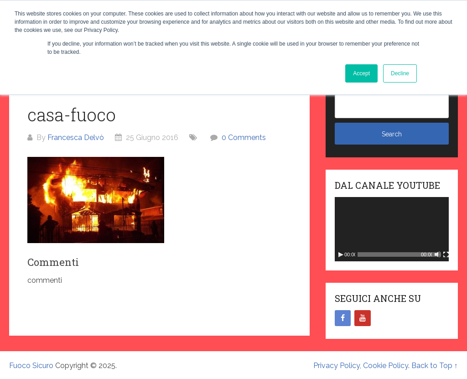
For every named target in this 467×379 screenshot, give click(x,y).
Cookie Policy (385, 365)
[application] (392, 229)
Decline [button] (400, 73)
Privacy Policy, (338, 365)
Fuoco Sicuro (31, 365)
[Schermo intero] (446, 254)
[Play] (340, 254)
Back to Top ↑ (434, 365)
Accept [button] (361, 73)
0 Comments (244, 137)
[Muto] (437, 254)
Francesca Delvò (75, 137)
